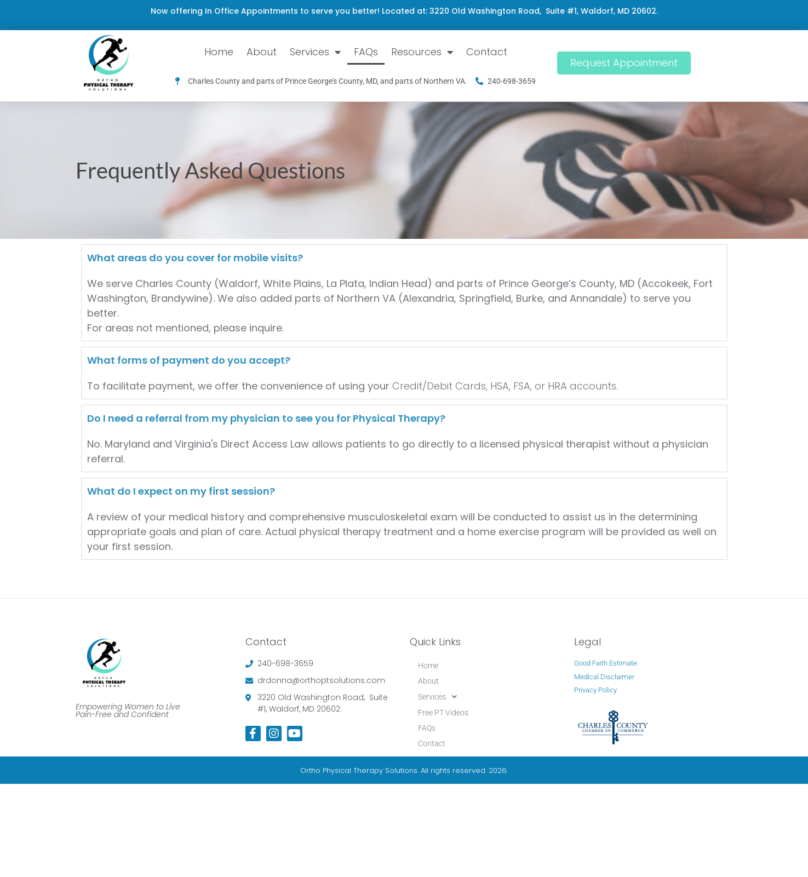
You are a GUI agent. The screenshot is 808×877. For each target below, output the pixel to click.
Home (218, 52)
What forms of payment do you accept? (188, 360)
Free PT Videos (443, 712)
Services (315, 52)
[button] (486, 697)
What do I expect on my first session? (181, 491)
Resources (422, 52)
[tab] (404, 258)
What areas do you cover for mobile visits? (195, 258)
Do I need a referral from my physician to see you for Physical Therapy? (266, 418)
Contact (486, 52)
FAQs (366, 52)
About (262, 52)
